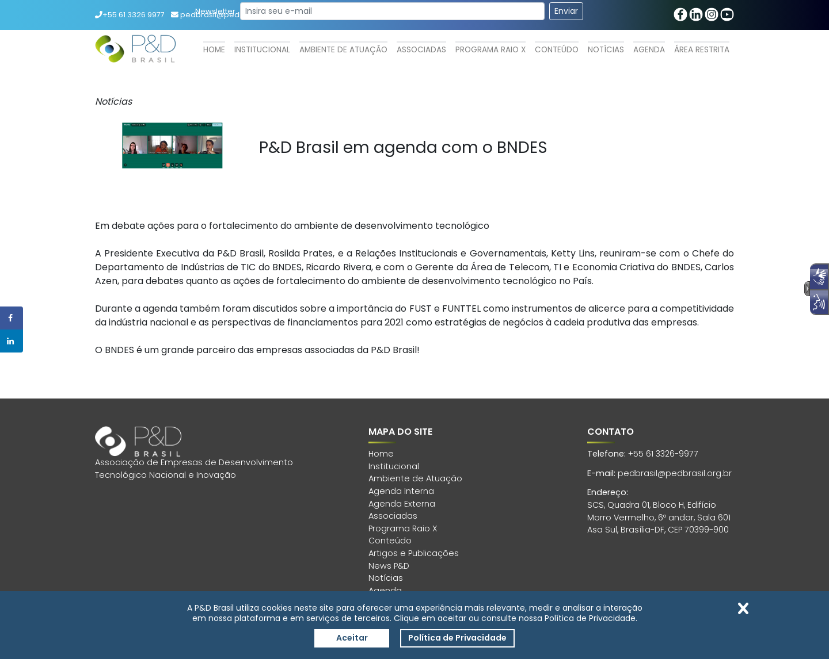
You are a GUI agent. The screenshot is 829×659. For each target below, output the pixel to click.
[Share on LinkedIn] (11, 341)
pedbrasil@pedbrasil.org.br (675, 473)
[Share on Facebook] (11, 317)
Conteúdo (557, 49)
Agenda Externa (401, 503)
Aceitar (352, 637)
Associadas (421, 49)
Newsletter (215, 11)
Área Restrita (701, 49)
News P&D (388, 566)
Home (214, 49)
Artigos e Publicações (413, 553)
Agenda (649, 49)
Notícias (606, 49)
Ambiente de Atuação (343, 49)
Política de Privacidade (457, 637)
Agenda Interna (401, 491)
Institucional (262, 49)
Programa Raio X (490, 49)
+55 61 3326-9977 (663, 453)
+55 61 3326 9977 (130, 15)
